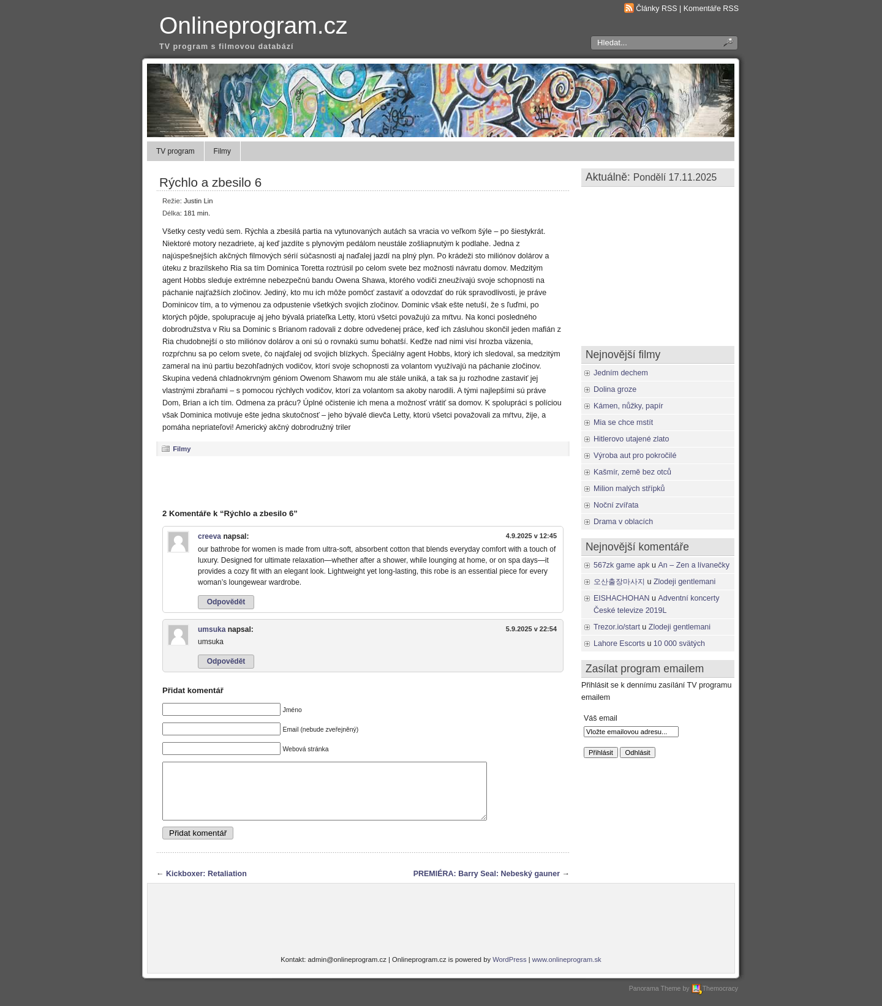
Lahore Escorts (619, 643)
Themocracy (715, 999)
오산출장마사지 (619, 581)
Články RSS (656, 8)
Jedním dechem (621, 373)
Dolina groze (615, 389)
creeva (209, 536)
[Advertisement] (363, 482)
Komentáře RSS (711, 8)
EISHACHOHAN (622, 598)
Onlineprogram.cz (253, 25)
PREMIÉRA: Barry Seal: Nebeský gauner (486, 884)
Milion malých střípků (629, 488)
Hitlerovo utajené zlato (631, 439)
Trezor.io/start (617, 627)
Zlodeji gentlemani (684, 581)
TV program (175, 151)
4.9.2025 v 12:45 (531, 535)
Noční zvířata (616, 505)
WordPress (509, 970)
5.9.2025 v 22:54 (531, 629)
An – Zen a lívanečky (694, 565)
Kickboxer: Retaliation (206, 884)
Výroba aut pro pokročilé (635, 455)
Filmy (222, 151)
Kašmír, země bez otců (632, 472)
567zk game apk (622, 565)
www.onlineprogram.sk (566, 970)
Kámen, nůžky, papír (628, 406)
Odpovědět (226, 602)
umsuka (211, 629)
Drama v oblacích (623, 521)
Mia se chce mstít (623, 422)
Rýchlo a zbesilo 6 (210, 182)
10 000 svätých (679, 643)
